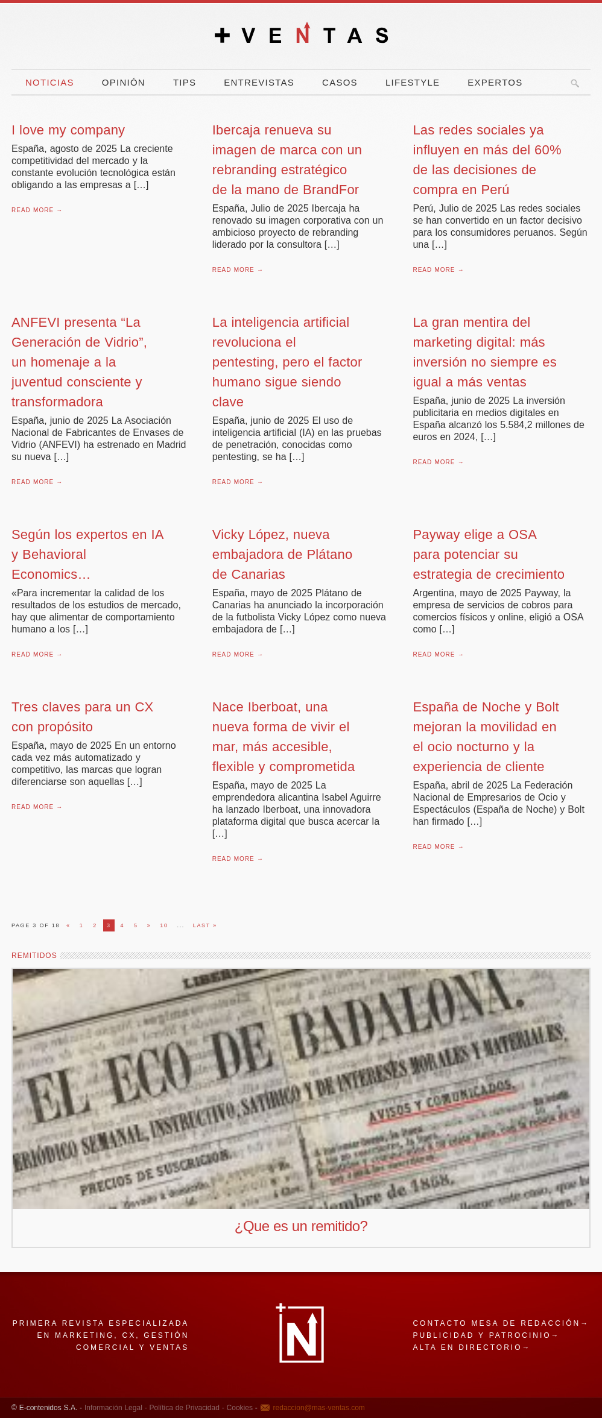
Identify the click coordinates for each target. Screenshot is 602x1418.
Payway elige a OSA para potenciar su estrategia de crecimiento (489, 554)
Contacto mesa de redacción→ (501, 1323)
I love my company (68, 129)
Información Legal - (115, 1408)
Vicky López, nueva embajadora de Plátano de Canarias (282, 554)
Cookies (238, 1408)
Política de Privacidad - (185, 1408)
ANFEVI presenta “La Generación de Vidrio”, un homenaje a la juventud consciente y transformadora (79, 362)
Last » (205, 925)
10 (164, 925)
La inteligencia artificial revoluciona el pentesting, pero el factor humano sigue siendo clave (287, 362)
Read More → (37, 210)
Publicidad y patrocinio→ (486, 1335)
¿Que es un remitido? (301, 1226)
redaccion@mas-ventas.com (319, 1408)
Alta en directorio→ (472, 1347)
